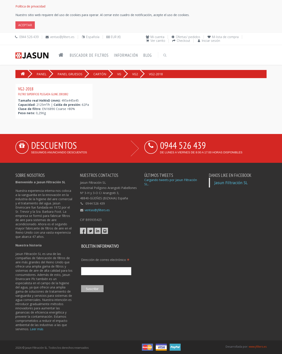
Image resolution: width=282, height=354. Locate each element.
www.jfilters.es (258, 346)
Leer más (36, 329)
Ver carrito (157, 41)
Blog (147, 55)
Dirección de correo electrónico (105, 259)
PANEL (41, 74)
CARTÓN (99, 74)
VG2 (135, 74)
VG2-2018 (43, 91)
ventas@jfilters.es (62, 37)
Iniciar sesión (211, 41)
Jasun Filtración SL (231, 182)
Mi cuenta (157, 37)
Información (126, 55)
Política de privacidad (30, 6)
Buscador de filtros (89, 55)
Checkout (183, 41)
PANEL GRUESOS (70, 74)
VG (119, 74)
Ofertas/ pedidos (188, 37)
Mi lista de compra (225, 37)
